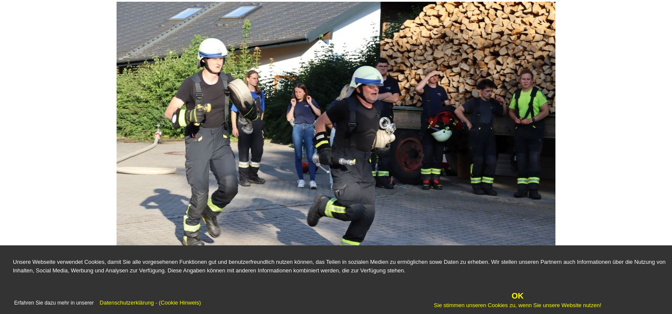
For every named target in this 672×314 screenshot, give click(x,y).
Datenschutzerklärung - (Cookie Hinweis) (149, 303)
